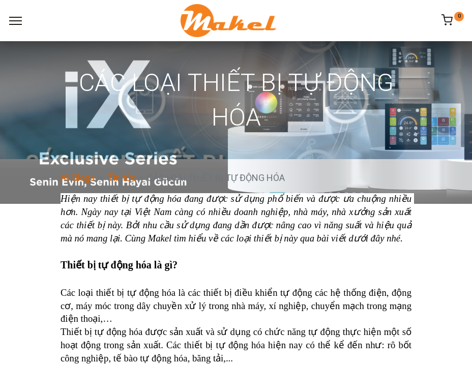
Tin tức (122, 177)
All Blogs (78, 177)
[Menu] (15, 20)
